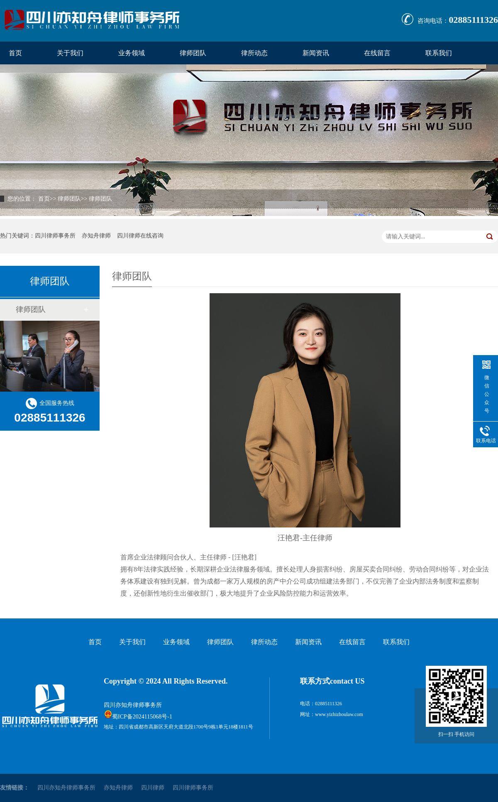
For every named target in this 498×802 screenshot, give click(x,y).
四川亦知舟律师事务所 (133, 705)
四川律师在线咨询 (140, 236)
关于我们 (70, 52)
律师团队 (193, 52)
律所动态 (254, 52)
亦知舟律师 (96, 236)
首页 (15, 52)
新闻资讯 (316, 52)
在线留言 (377, 52)
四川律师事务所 (55, 236)
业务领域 (131, 52)
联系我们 (438, 52)
